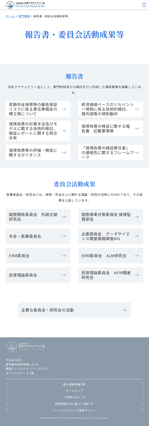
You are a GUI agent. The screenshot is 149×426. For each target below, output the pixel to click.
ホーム (10, 16)
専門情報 (24, 16)
